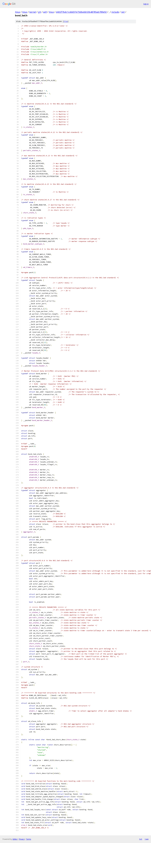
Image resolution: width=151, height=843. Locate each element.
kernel (32, 11)
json (147, 839)
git (39, 11)
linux (17, 11)
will (45, 11)
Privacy (21, 839)
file (66, 21)
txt (140, 839)
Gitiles (14, 839)
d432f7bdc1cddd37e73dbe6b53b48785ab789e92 (81, 11)
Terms (28, 839)
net (123, 11)
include (115, 11)
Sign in (146, 4)
